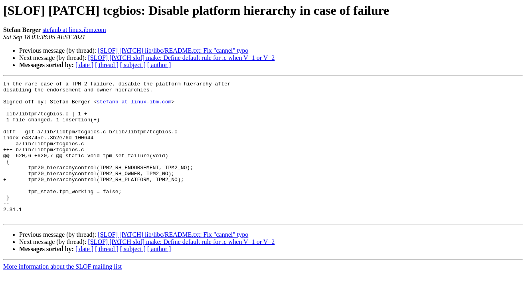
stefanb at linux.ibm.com (74, 29)
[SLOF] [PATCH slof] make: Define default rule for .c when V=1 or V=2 (181, 57)
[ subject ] (133, 64)
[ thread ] (107, 64)
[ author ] (159, 64)
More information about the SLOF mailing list (62, 294)
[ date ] (84, 64)
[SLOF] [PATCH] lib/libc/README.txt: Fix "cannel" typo (173, 50)
